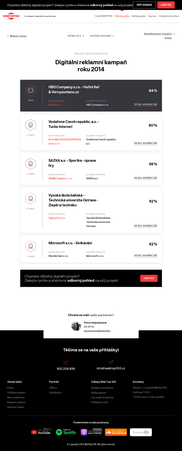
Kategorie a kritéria (16, 402)
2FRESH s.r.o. (55, 104)
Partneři (54, 381)
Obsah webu (14, 381)
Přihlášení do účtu (99, 402)
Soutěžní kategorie (100, 36)
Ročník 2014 (74, 36)
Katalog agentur (139, 16)
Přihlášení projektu (16, 392)
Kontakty (138, 381)
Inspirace (152, 16)
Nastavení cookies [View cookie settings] (15, 407)
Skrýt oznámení (144, 5)
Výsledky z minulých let (102, 387)
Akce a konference (16, 397)
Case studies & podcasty (102, 397)
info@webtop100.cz (111, 365)
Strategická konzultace (169, 16)
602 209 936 (89, 326)
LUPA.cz (53, 387)
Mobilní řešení (17, 36)
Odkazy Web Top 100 (103, 381)
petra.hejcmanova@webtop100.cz (97, 331)
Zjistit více (166, 5)
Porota (10, 387)
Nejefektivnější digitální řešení (159, 35)
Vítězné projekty (122, 16)
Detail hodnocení (145, 104)
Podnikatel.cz (55, 392)
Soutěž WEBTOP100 (103, 16)
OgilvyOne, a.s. (56, 217)
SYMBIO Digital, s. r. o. (60, 178)
